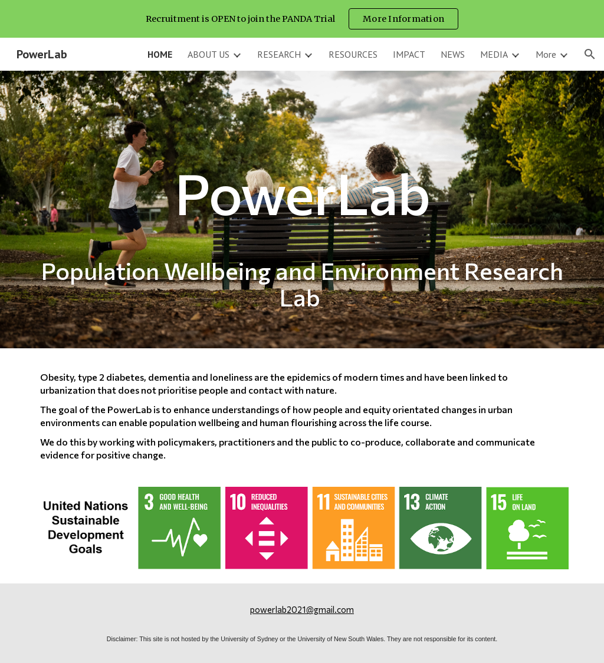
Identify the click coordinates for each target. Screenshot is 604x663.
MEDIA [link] (494, 54)
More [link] (546, 54)
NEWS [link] (453, 54)
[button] (590, 54)
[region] (302, 19)
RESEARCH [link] (279, 54)
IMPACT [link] (409, 54)
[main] (302, 209)
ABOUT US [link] (208, 54)
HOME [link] (159, 54)
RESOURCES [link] (353, 54)
